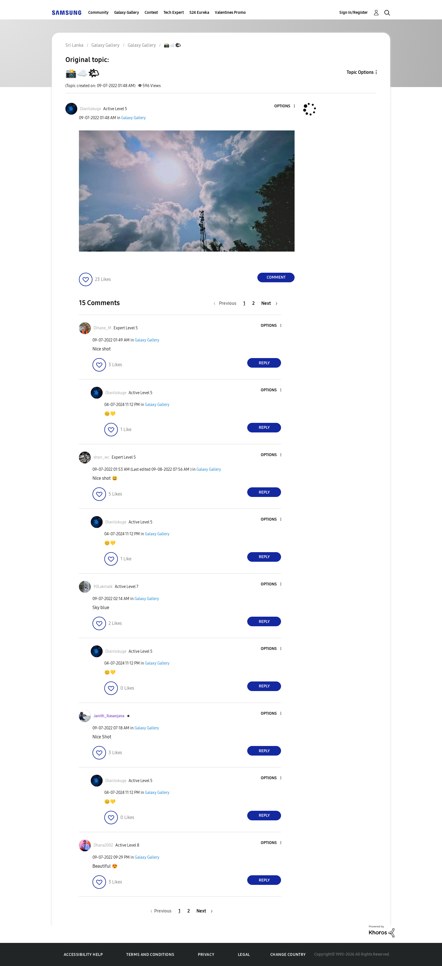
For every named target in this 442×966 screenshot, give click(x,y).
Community (98, 12)
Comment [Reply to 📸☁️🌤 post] (276, 277)
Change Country (288, 954)
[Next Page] (269, 303)
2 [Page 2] (253, 303)
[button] (285, 106)
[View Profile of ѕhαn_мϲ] (101, 457)
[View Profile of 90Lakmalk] (103, 586)
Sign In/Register (353, 12)
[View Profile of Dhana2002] (103, 845)
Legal (244, 954)
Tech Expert (173, 12)
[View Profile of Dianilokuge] (90, 108)
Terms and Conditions (150, 954)
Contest (151, 12)
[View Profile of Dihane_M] (102, 328)
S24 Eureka (199, 12)
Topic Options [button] (360, 72)
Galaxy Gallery (126, 12)
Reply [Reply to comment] (264, 363)
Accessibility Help (83, 954)
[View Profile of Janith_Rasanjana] (109, 716)
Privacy (206, 954)
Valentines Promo (230, 12)
